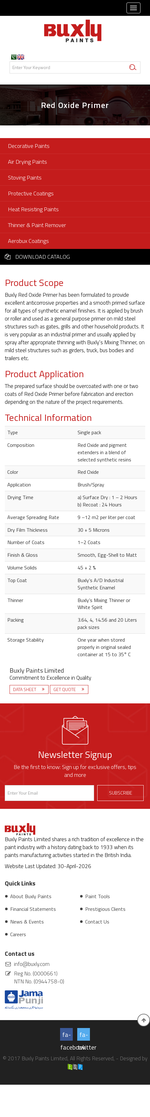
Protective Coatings (31, 193)
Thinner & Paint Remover (37, 225)
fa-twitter (84, 1035)
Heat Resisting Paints (33, 209)
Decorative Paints (29, 146)
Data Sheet (25, 689)
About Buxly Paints (30, 896)
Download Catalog (37, 256)
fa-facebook (66, 1035)
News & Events (27, 921)
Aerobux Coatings (28, 241)
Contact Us (97, 921)
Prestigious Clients (105, 909)
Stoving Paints (25, 177)
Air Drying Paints (27, 161)
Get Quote (65, 689)
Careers (18, 934)
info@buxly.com (32, 964)
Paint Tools (97, 896)
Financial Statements (33, 909)
